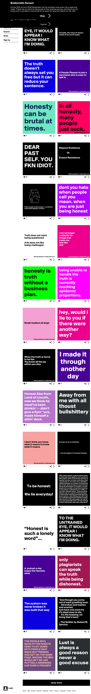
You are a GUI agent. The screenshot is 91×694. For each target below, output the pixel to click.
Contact (56, 691)
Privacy (69, 691)
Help (28, 691)
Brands (33, 691)
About (24, 691)
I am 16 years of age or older (25, 19)
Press (51, 691)
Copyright (63, 691)
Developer (45, 691)
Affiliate (39, 691)
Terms (74, 691)
